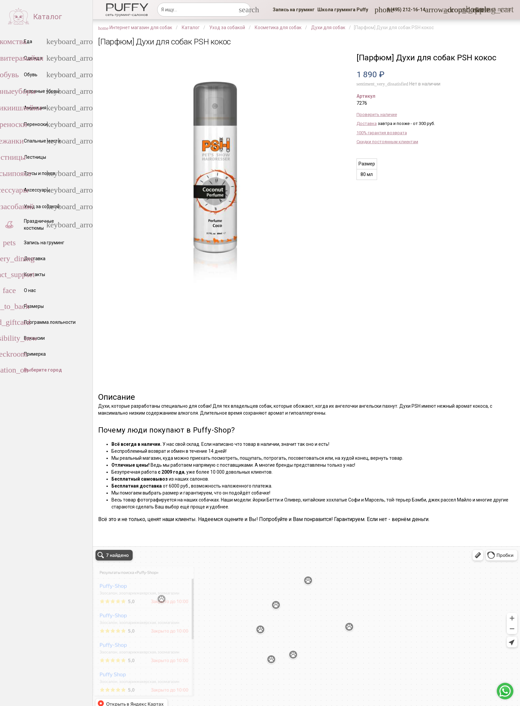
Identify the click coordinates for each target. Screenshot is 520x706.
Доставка (367, 123)
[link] (293, 9)
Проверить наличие (377, 114)
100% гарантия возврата (382, 132)
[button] (403, 10)
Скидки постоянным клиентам (387, 141)
